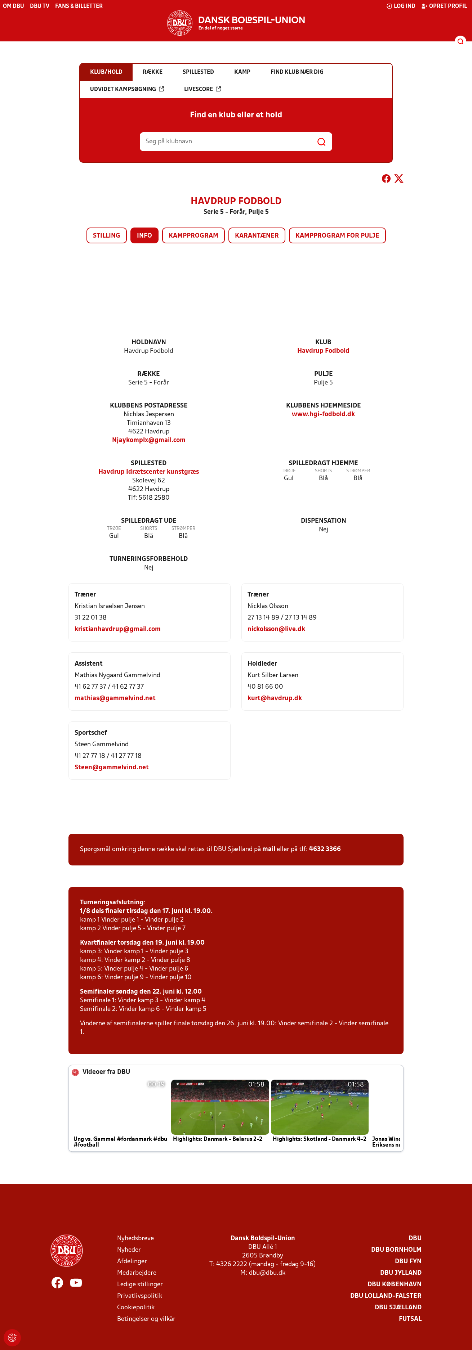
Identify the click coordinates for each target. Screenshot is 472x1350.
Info (144, 236)
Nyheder (129, 1250)
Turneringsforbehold (149, 559)
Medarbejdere (136, 1273)
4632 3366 (325, 849)
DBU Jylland (401, 1273)
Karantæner (257, 236)
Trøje (289, 471)
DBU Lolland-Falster (386, 1296)
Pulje (323, 374)
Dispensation (323, 521)
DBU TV (39, 6)
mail (268, 849)
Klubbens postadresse (149, 406)
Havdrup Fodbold (323, 351)
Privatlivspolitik (139, 1296)
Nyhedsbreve (135, 1239)
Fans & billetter (79, 6)
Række (148, 374)
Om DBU (13, 6)
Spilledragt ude (149, 521)
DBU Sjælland (398, 1308)
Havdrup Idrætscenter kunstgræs (148, 472)
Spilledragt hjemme (323, 463)
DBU (415, 1239)
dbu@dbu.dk (267, 1273)
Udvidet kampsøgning (127, 89)
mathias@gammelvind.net (115, 699)
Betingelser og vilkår (146, 1319)
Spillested (148, 463)
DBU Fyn (408, 1262)
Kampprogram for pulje (337, 236)
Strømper (358, 471)
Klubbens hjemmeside (323, 406)
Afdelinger (132, 1262)
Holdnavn (149, 342)
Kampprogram (193, 236)
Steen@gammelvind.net (112, 768)
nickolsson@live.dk (276, 629)
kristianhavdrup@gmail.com (118, 629)
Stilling (106, 236)
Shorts (323, 471)
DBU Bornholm (396, 1250)
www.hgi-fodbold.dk (323, 414)
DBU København (395, 1285)
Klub (323, 342)
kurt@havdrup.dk (275, 699)
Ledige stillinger (140, 1285)
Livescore (202, 89)
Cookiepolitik (136, 1308)
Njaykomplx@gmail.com (149, 440)
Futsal (410, 1319)
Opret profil (444, 6)
